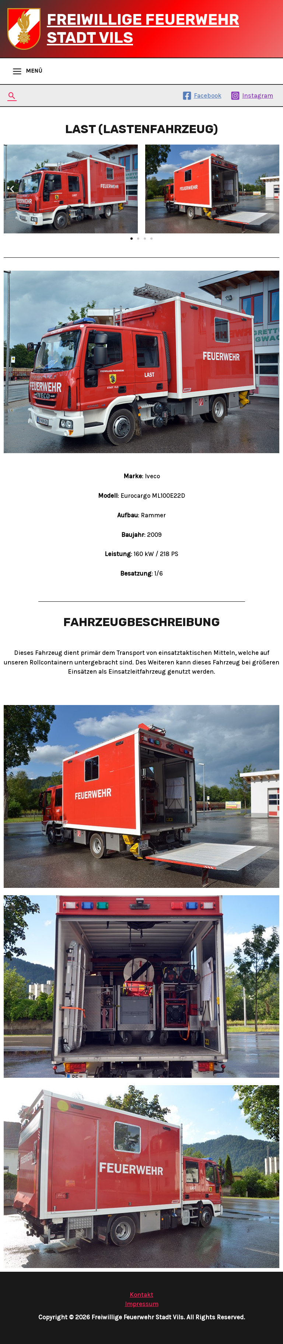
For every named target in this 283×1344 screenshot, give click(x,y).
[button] (131, 238)
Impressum (141, 1303)
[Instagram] (252, 95)
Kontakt (141, 1294)
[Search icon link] (12, 95)
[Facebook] (202, 95)
